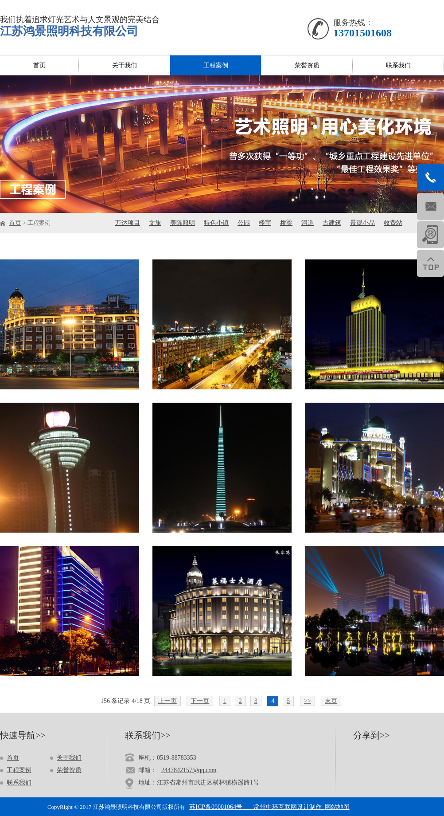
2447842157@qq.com (189, 770)
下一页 (200, 701)
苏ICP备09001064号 (215, 807)
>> (307, 701)
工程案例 (19, 770)
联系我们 (19, 782)
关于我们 (69, 757)
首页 (15, 223)
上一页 (167, 701)
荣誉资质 (69, 770)
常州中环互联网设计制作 (283, 807)
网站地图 (337, 807)
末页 (331, 701)
